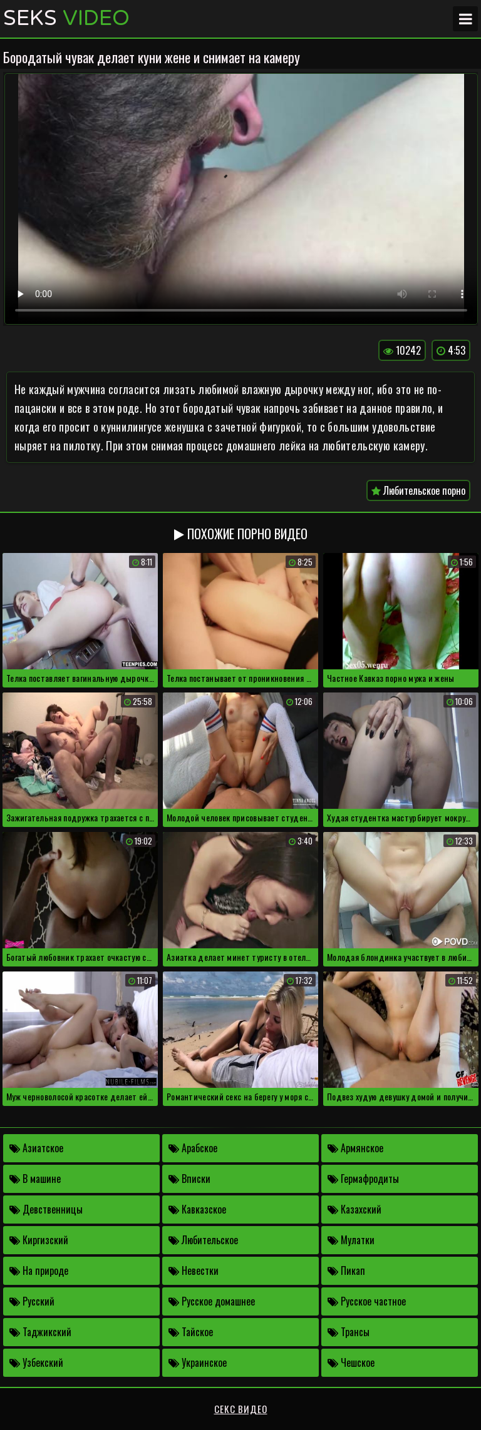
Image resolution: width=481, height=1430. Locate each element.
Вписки (189, 1178)
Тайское (190, 1331)
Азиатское (36, 1147)
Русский (31, 1301)
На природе (38, 1270)
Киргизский (38, 1239)
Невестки (193, 1270)
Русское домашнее (211, 1301)
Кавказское (197, 1209)
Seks (66, 18)
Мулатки (351, 1239)
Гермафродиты (363, 1178)
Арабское (192, 1147)
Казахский (354, 1209)
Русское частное (367, 1301)
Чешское (351, 1362)
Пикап (346, 1270)
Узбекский (36, 1362)
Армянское (355, 1147)
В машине (35, 1178)
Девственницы (46, 1209)
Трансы (349, 1331)
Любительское (203, 1239)
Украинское (197, 1362)
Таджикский (40, 1331)
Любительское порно (418, 490)
